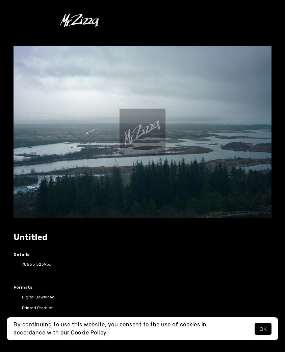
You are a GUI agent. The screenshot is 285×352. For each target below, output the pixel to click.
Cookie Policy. (89, 332)
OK (263, 329)
